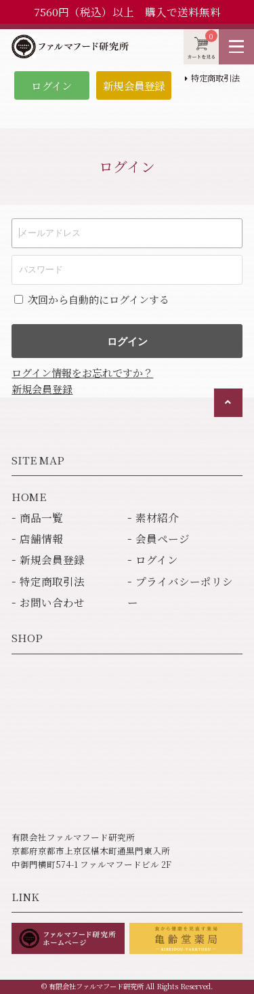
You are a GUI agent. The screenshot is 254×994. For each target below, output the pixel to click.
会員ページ (162, 538)
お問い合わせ (52, 602)
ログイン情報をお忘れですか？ (82, 372)
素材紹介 (157, 517)
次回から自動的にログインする (98, 299)
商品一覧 (41, 517)
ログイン (51, 85)
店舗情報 (41, 538)
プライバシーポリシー (180, 592)
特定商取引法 (215, 77)
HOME (29, 496)
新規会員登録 (134, 85)
